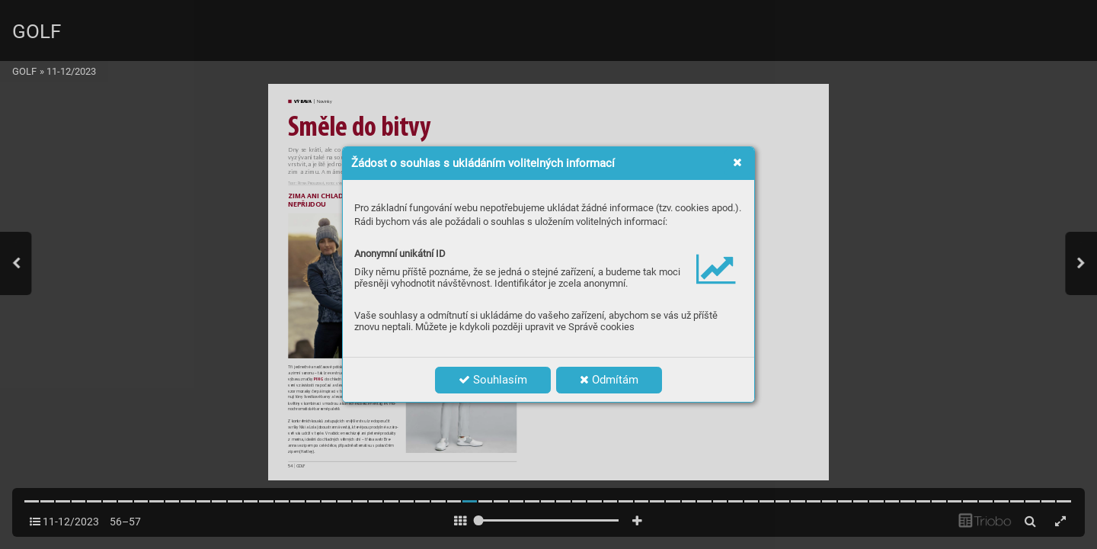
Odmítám (609, 380)
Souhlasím (493, 380)
